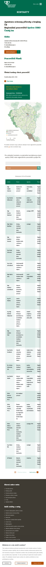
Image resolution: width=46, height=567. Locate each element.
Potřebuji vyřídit (9, 490)
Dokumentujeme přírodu (11, 497)
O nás (7, 499)
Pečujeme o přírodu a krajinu (11, 495)
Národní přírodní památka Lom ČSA (13, 539)
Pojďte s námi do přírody (11, 537)
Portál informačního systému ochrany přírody (15, 526)
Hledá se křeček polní (10, 532)
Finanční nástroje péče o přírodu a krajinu (14, 510)
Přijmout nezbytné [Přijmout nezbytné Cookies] (21, 563)
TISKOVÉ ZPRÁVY (9, 502)
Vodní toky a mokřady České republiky (13, 519)
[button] (37, 4)
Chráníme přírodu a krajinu (11, 493)
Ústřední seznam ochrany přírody (12, 513)
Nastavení (7, 563)
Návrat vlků (8, 517)
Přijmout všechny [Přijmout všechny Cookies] (37, 563)
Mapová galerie (9, 524)
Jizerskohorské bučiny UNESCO (12, 530)
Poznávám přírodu (9, 488)
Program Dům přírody (10, 535)
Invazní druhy (8, 521)
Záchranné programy (10, 515)
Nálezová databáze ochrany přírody (13, 528)
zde (9, 146)
